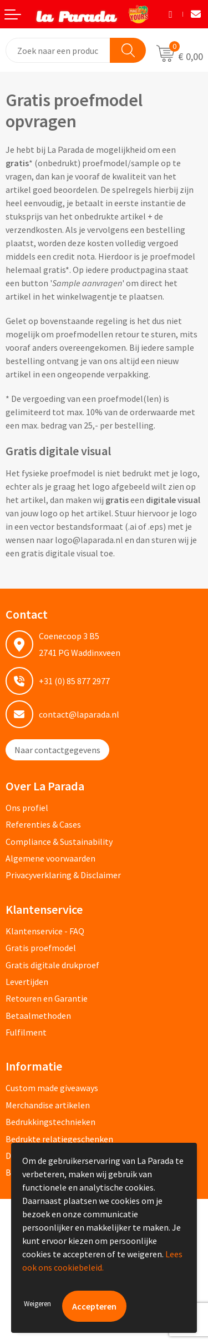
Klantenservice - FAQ (45, 931)
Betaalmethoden (38, 1015)
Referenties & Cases (43, 824)
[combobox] (58, 50)
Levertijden (27, 981)
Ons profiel (27, 807)
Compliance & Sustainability (59, 841)
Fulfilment (26, 1032)
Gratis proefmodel (41, 947)
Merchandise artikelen (48, 1105)
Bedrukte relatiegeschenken (59, 1138)
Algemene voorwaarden (50, 858)
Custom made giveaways (52, 1087)
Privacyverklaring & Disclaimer (63, 874)
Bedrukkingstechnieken (50, 1121)
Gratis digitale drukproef (52, 964)
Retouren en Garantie (47, 998)
